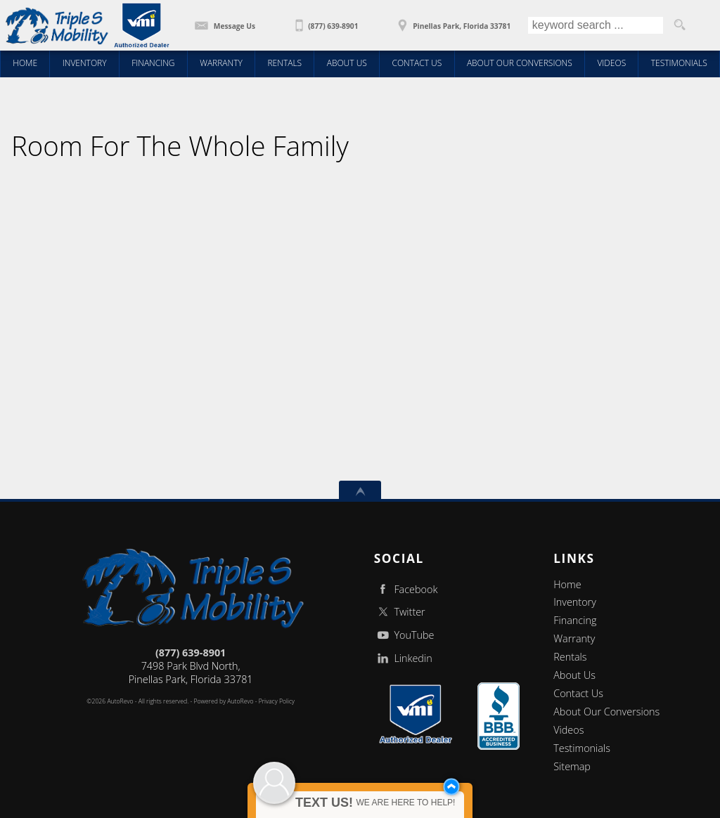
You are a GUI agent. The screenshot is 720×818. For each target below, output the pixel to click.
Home (567, 584)
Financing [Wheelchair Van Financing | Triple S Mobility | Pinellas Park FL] (152, 63)
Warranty (574, 638)
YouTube (404, 635)
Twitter (399, 612)
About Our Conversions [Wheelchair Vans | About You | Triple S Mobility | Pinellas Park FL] (519, 63)
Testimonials (581, 748)
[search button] (680, 25)
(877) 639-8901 (190, 652)
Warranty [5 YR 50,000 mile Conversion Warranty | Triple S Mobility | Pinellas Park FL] (221, 63)
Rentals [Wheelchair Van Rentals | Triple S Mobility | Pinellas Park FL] (284, 63)
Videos (568, 729)
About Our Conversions (606, 711)
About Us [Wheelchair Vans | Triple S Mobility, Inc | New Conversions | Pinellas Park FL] (347, 63)
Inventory (574, 602)
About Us (574, 675)
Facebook (406, 589)
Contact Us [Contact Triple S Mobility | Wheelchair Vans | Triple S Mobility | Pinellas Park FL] (417, 63)
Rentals (569, 656)
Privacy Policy (277, 701)
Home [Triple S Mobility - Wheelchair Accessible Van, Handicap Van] (25, 63)
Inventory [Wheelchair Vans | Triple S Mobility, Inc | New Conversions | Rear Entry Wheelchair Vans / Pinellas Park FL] (85, 63)
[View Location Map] (452, 21)
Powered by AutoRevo (223, 701)
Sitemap (572, 766)
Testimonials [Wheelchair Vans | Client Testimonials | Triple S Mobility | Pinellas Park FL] (679, 63)
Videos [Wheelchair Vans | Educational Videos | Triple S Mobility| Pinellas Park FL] (611, 63)
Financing (574, 620)
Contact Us (578, 693)
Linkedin (403, 658)
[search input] (595, 25)
